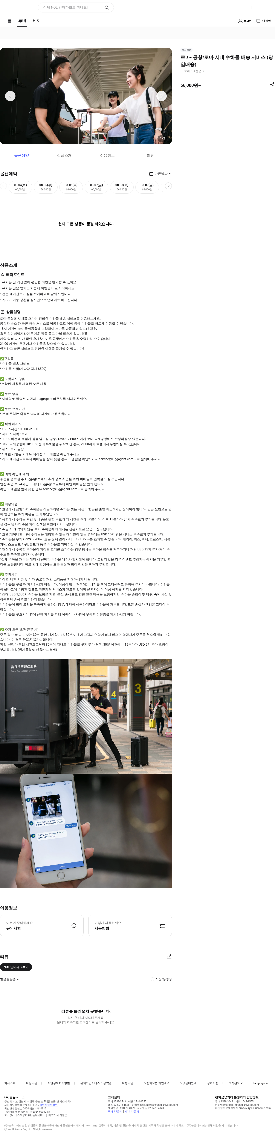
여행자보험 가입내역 (157, 1083)
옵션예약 (21, 155)
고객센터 (234, 1083)
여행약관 (127, 1083)
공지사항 (212, 1083)
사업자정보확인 (49, 1105)
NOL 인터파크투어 (16, 967)
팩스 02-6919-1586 (119, 1104)
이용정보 (107, 155)
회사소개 (9, 1083)
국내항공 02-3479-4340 (150, 1108)
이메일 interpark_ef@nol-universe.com (237, 1104)
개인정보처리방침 (58, 1083)
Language (259, 1083)
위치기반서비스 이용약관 (96, 1083)
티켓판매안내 (188, 1083)
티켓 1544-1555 (137, 1101)
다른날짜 (161, 174)
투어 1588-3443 (117, 1101)
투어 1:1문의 (115, 1111)
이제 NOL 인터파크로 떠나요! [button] (65, 7)
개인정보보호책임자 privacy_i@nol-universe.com (243, 1108)
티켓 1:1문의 (132, 1111)
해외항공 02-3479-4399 (121, 1108)
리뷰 (150, 155)
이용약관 (31, 1083)
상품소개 (64, 155)
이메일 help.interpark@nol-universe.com (155, 1104)
